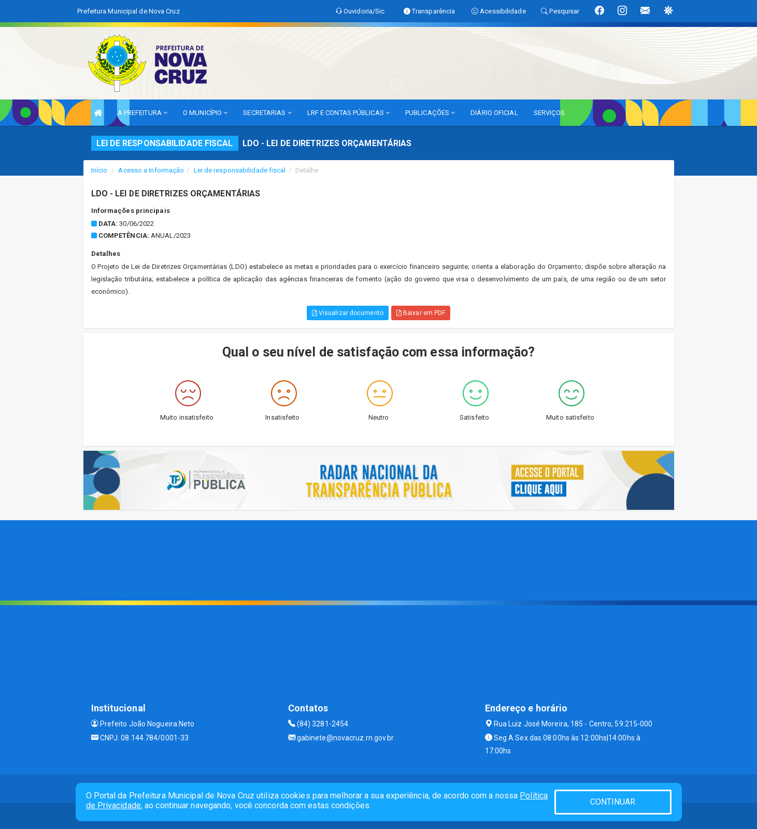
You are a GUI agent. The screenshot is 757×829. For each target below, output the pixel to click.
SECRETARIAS (267, 113)
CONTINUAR (613, 802)
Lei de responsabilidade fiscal (240, 170)
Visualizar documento (347, 313)
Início (99, 170)
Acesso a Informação (151, 170)
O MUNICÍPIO (205, 113)
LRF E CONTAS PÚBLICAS (348, 113)
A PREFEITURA (142, 113)
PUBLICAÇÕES (430, 113)
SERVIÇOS (549, 113)
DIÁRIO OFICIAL (494, 113)
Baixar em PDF (421, 313)
